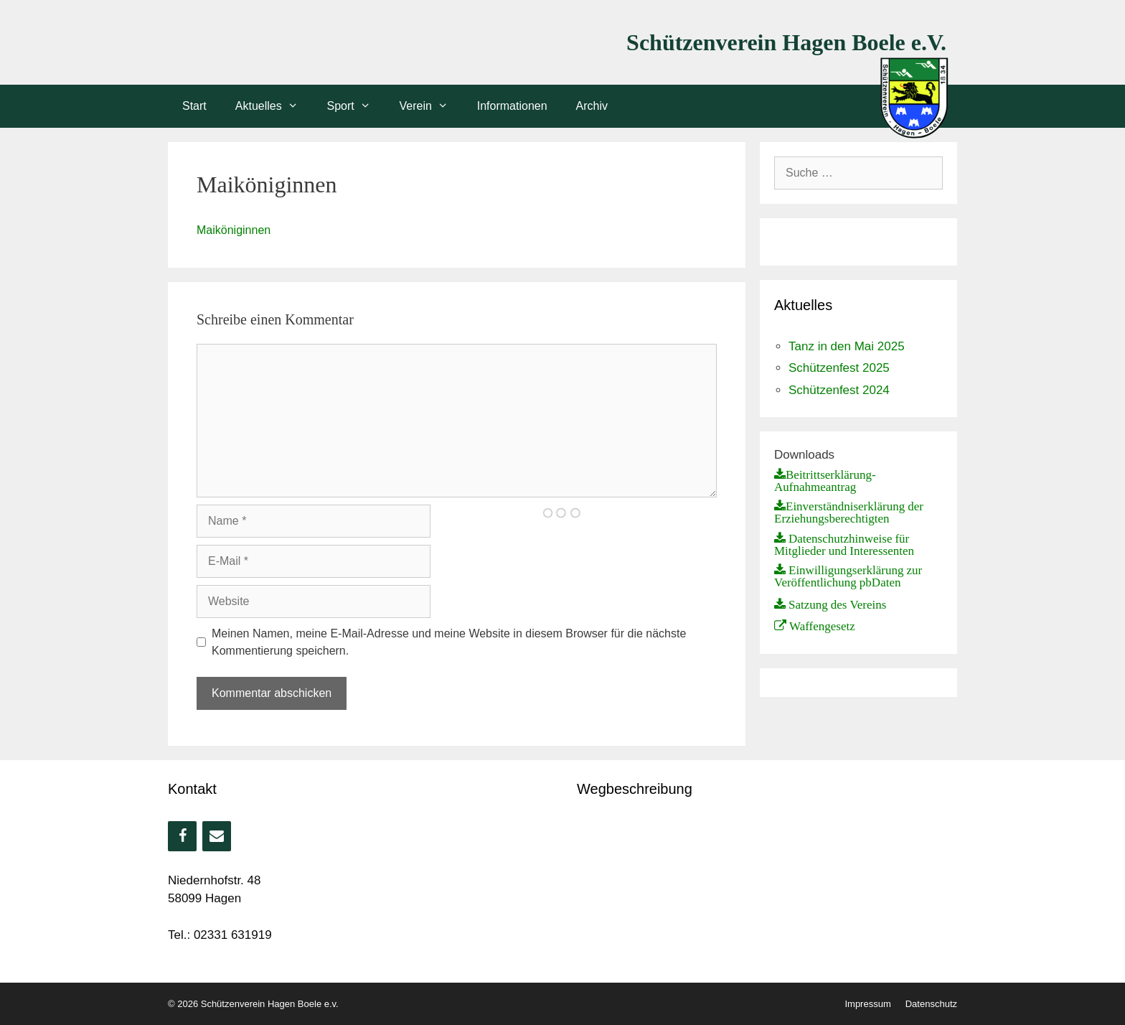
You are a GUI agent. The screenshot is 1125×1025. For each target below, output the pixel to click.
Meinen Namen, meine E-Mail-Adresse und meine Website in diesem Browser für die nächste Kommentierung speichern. (449, 642)
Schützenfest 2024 (839, 390)
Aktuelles (274, 106)
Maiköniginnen (233, 230)
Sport (356, 106)
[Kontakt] (216, 836)
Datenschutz (931, 1003)
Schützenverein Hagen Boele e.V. (786, 42)
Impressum (867, 1003)
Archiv (592, 106)
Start (194, 106)
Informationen (512, 106)
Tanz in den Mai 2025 (847, 346)
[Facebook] (182, 836)
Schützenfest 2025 (839, 368)
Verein (431, 106)
